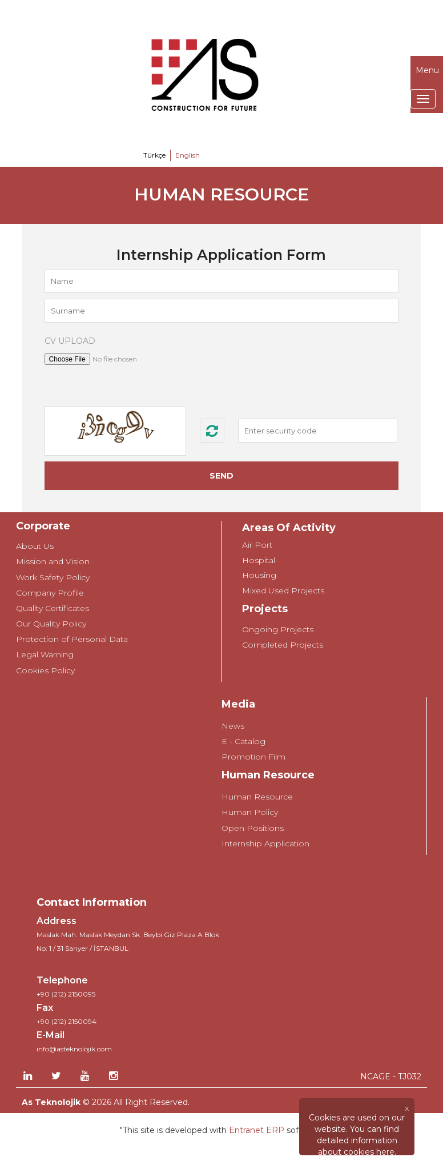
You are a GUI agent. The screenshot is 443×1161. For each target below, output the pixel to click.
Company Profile (50, 593)
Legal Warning (45, 654)
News (233, 726)
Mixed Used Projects (283, 590)
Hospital (258, 560)
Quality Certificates (52, 608)
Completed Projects (282, 645)
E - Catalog (243, 741)
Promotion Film (253, 757)
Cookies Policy (45, 670)
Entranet (246, 1130)
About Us (35, 546)
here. (386, 1152)
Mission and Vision (53, 561)
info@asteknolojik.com (74, 1049)
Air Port (257, 545)
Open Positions (253, 828)
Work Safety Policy (53, 577)
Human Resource (257, 797)
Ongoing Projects (277, 629)
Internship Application (265, 843)
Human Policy (250, 812)
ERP (274, 1130)
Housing (259, 575)
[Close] (357, 1108)
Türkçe (154, 155)
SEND (221, 476)
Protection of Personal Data (72, 639)
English (187, 155)
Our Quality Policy (51, 623)
